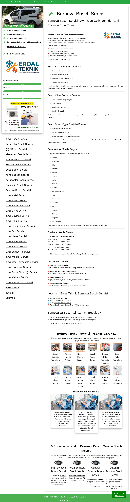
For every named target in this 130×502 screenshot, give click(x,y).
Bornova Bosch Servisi (63, 338)
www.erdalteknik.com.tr (62, 303)
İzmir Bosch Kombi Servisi (110, 414)
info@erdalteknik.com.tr (62, 300)
